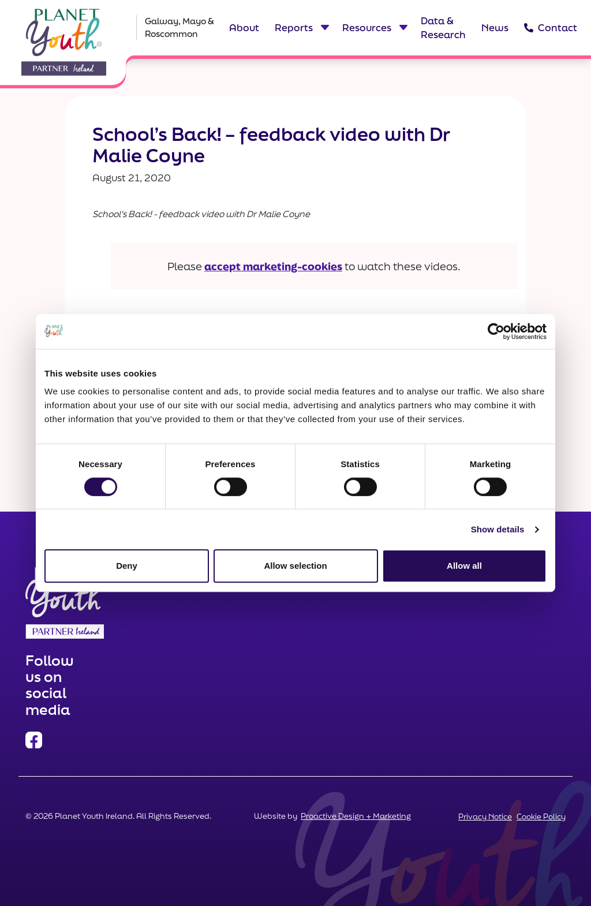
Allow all (464, 566)
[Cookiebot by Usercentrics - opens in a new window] (496, 331)
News (494, 27)
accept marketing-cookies (273, 266)
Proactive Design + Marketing (356, 816)
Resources (366, 27)
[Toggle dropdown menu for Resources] (403, 27)
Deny (126, 566)
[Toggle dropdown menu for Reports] (324, 27)
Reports (294, 27)
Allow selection (295, 566)
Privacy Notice (485, 816)
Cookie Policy (541, 816)
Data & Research (443, 27)
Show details (498, 529)
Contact (548, 27)
